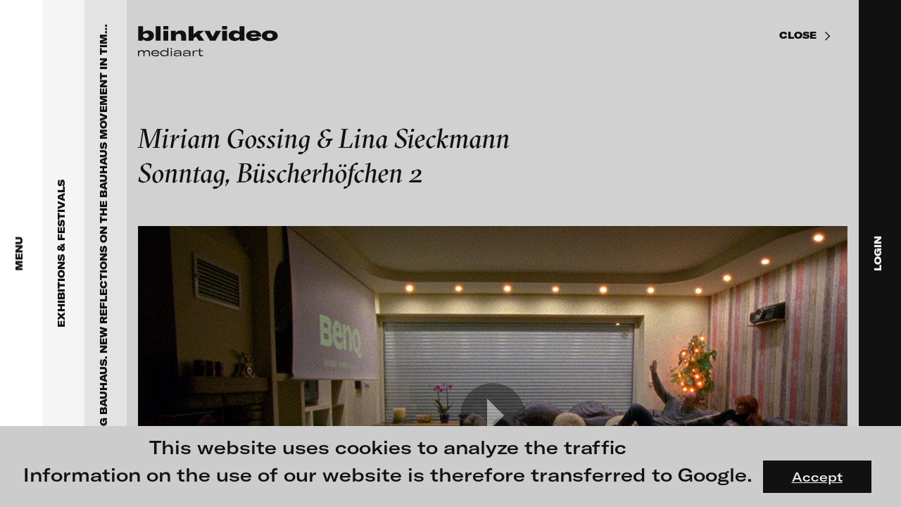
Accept (817, 476)
